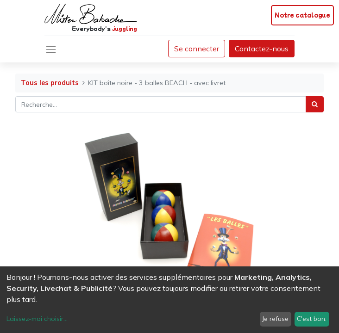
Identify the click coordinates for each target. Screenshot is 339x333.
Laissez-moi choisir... (37, 318)
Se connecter (196, 48)
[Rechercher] (315, 104)
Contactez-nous (262, 48)
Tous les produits (50, 83)
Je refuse (275, 318)
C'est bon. (311, 318)
